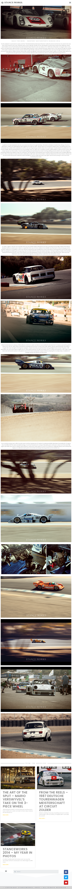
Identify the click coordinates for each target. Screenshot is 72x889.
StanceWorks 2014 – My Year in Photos (17, 852)
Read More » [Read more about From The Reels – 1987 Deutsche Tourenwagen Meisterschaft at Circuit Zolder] (42, 818)
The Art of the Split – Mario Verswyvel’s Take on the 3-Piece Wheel (15, 799)
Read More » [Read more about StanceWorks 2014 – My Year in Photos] (6, 864)
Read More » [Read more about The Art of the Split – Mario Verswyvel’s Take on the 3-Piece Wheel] (6, 814)
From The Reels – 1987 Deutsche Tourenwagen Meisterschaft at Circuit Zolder (53, 801)
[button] (70, 2)
